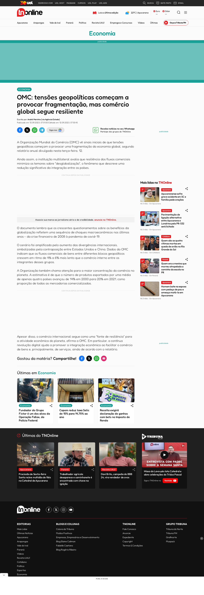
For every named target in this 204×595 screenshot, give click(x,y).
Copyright (128, 541)
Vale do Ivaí (55, 22)
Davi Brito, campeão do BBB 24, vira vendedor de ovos (116, 475)
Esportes (21, 570)
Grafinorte (171, 537)
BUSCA (148, 3)
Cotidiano (22, 562)
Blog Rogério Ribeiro (66, 549)
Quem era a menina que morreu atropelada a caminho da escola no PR (173, 268)
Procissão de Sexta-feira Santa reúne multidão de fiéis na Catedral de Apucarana (35, 477)
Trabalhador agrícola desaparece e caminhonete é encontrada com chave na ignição (76, 479)
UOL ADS (103, 3)
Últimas (154, 22)
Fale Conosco (129, 529)
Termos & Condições (133, 545)
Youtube (170, 480)
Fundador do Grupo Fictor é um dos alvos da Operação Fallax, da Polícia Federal (34, 415)
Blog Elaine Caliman (66, 541)
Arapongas (38, 22)
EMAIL (178, 3)
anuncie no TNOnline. (105, 219)
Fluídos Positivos (64, 533)
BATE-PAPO (163, 3)
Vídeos (141, 22)
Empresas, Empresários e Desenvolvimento (77, 537)
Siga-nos (55, 130)
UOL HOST (59, 3)
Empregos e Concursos (121, 22)
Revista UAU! (98, 22)
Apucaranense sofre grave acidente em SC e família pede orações (173, 196)
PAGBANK (71, 3)
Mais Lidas (22, 529)
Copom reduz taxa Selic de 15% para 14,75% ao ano (74, 413)
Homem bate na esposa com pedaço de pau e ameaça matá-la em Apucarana (173, 291)
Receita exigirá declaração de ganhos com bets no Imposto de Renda (115, 415)
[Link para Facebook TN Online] (49, 510)
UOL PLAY (92, 3)
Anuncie (127, 533)
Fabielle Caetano (64, 545)
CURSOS (82, 3)
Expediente (128, 537)
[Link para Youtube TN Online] (71, 510)
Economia (102, 33)
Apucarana (22, 22)
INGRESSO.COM (45, 3)
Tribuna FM (171, 533)
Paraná (69, 22)
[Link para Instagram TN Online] (63, 510)
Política (82, 22)
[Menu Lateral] (185, 12)
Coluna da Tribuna (65, 529)
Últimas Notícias (25, 533)
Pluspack (170, 541)
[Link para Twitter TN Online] (56, 510)
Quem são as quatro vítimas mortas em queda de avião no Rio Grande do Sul (173, 245)
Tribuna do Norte (174, 529)
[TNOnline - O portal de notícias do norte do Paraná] (29, 12)
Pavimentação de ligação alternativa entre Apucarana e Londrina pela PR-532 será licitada (172, 220)
